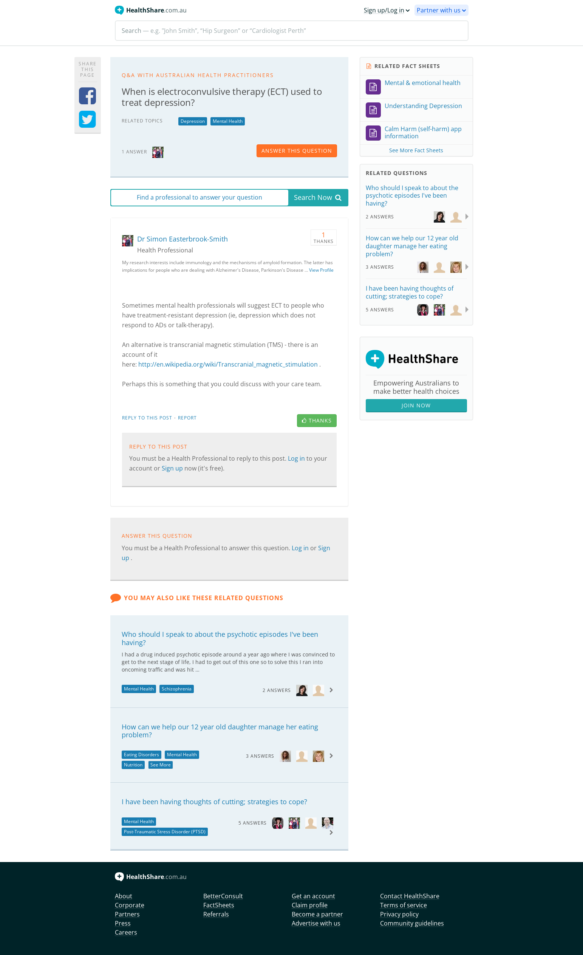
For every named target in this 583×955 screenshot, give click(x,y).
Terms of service (403, 905)
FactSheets (218, 905)
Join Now (416, 405)
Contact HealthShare (409, 896)
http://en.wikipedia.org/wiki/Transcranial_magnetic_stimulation (228, 364)
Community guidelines (412, 923)
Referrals (216, 914)
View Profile (321, 270)
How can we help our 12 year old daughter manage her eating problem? (220, 731)
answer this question (296, 150)
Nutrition (133, 765)
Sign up (173, 468)
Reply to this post (147, 418)
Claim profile (310, 905)
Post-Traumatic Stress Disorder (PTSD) (165, 831)
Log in (297, 458)
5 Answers (252, 823)
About (123, 896)
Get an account (313, 896)
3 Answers (260, 756)
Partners (127, 914)
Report (187, 418)
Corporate (129, 905)
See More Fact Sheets (416, 150)
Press (123, 923)
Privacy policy (399, 914)
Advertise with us (316, 923)
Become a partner (317, 914)
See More (160, 765)
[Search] (292, 30)
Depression (193, 121)
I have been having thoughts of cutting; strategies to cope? (214, 801)
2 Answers (277, 690)
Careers (126, 932)
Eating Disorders (141, 754)
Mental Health (228, 121)
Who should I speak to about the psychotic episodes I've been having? (220, 638)
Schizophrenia (177, 689)
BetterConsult (223, 896)
